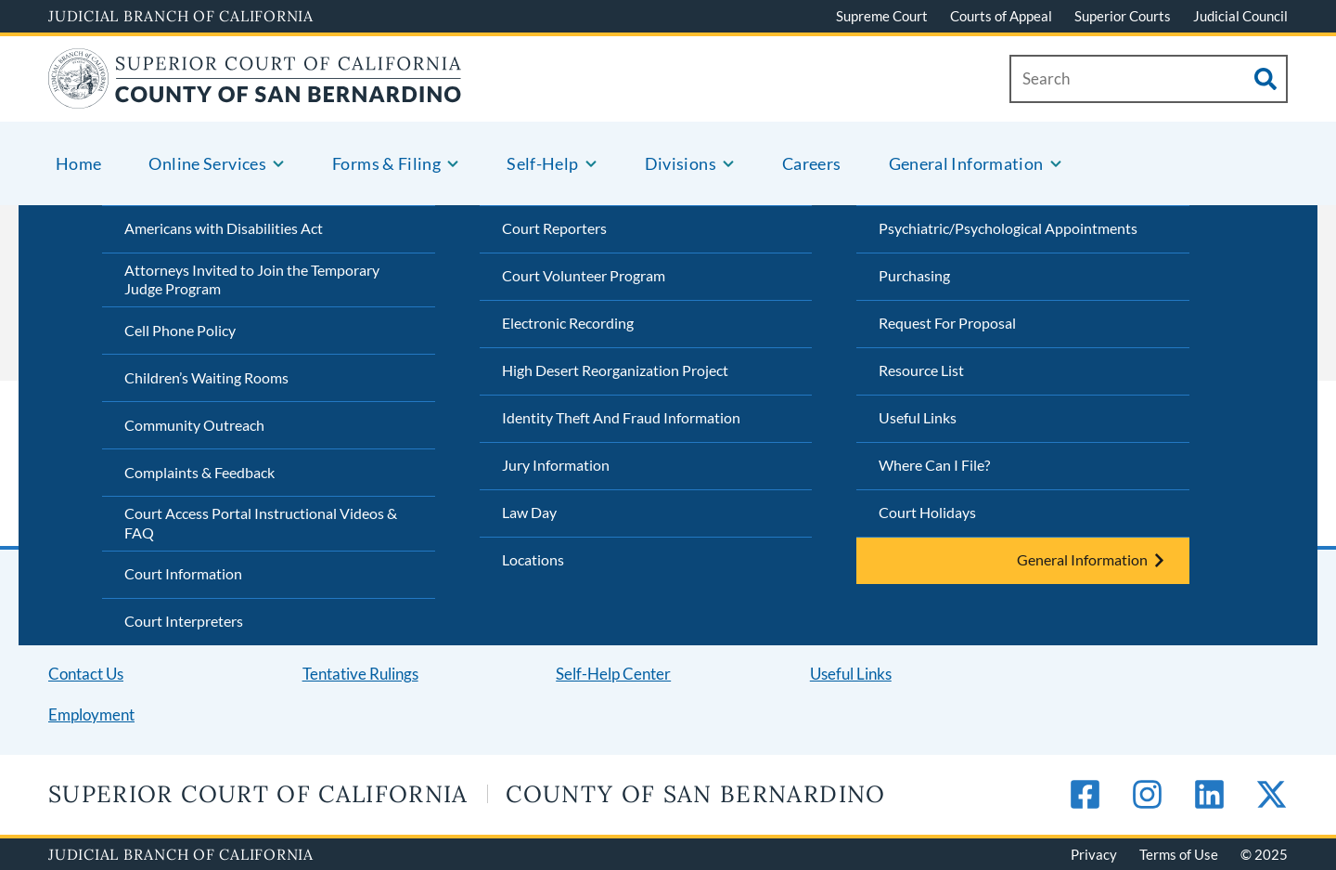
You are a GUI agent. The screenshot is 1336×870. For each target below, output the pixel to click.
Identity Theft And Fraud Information (621, 417)
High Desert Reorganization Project (615, 370)
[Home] (255, 97)
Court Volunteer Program (583, 275)
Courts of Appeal (1001, 15)
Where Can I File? (934, 465)
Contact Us (85, 673)
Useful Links (918, 417)
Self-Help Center (613, 673)
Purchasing (914, 275)
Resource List (921, 370)
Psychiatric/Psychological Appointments (1008, 228)
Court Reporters (554, 228)
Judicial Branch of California (181, 15)
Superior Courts (1122, 15)
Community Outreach (194, 425)
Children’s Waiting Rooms (206, 377)
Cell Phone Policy (180, 330)
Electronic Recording (568, 322)
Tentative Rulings (360, 673)
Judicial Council (1240, 15)
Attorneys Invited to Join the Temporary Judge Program (251, 279)
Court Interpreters (183, 621)
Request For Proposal (947, 322)
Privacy (1094, 854)
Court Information (183, 573)
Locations (533, 559)
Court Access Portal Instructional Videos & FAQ (260, 522)
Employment (91, 714)
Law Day (529, 512)
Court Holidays (927, 512)
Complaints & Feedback (199, 472)
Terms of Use (1178, 854)
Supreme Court (882, 15)
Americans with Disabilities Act (223, 228)
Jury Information (556, 465)
